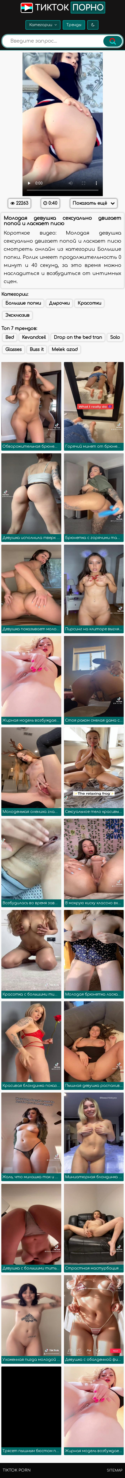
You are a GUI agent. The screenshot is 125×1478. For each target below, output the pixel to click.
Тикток (62, 7)
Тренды (73, 25)
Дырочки (59, 303)
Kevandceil (34, 337)
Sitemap (114, 1470)
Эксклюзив (17, 315)
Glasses (13, 349)
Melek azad (65, 349)
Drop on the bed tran (78, 337)
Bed (9, 337)
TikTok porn (17, 1470)
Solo (115, 337)
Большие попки (23, 303)
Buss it (37, 349)
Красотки (89, 303)
